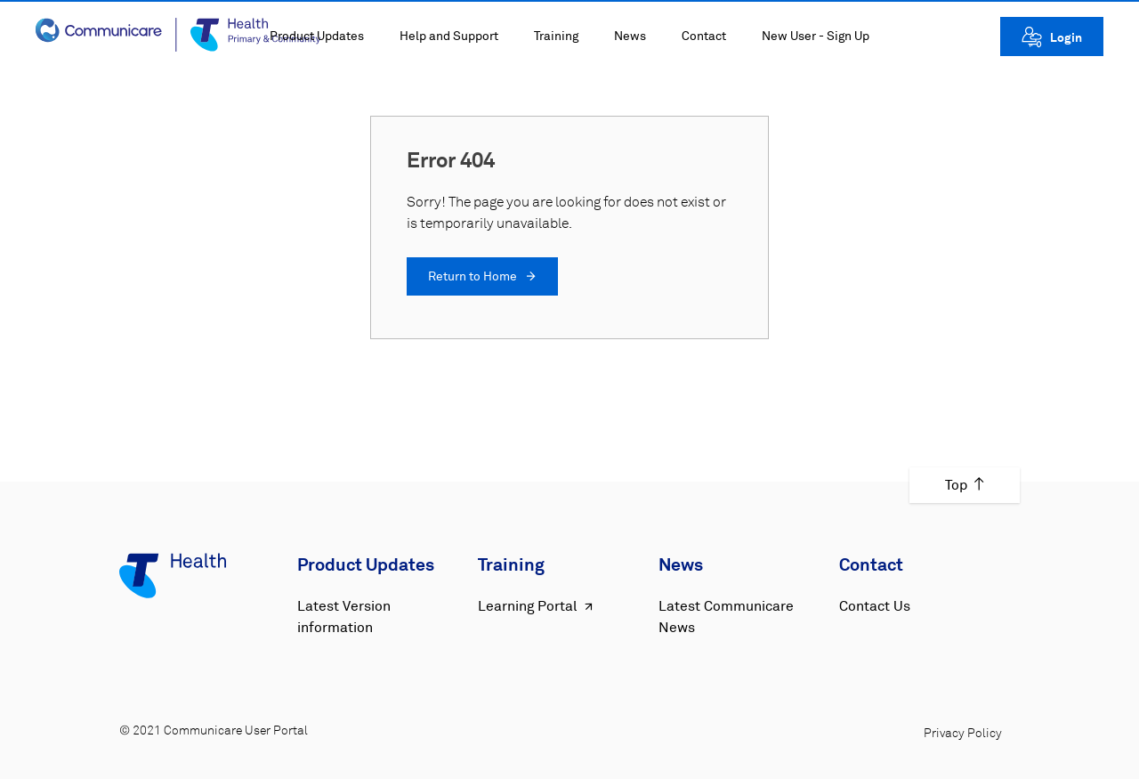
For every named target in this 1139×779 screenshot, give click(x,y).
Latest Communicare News (726, 617)
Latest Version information (344, 617)
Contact (704, 36)
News (630, 36)
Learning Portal (537, 606)
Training (556, 36)
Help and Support (449, 36)
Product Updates (317, 36)
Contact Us (874, 606)
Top (964, 485)
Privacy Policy (963, 733)
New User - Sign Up (815, 36)
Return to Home (482, 277)
